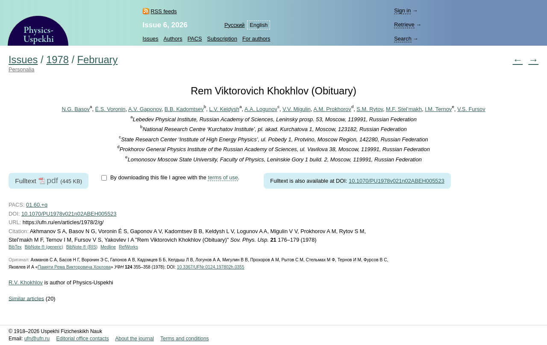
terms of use (223, 177)
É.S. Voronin (110, 109)
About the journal (134, 339)
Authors (173, 38)
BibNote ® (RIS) (82, 247)
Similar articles (26, 298)
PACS (195, 38)
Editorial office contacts (82, 339)
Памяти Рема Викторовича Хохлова (74, 267)
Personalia (21, 69)
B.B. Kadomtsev (184, 109)
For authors (256, 38)
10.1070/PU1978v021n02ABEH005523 (396, 181)
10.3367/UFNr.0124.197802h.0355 (210, 267)
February (97, 59)
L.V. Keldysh (224, 109)
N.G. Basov (75, 109)
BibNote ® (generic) (44, 247)
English (259, 25)
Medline (108, 247)
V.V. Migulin (296, 109)
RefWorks (128, 247)
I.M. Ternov (438, 109)
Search (403, 38)
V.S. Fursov (471, 109)
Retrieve (404, 24)
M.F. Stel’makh (404, 109)
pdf (52, 180)
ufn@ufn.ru (37, 339)
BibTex (15, 247)
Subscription (222, 38)
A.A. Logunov (260, 109)
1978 (57, 59)
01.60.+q (36, 205)
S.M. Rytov (369, 109)
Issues (151, 38)
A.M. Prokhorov (332, 109)
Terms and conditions (184, 339)
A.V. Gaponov (145, 109)
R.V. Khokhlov (26, 282)
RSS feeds (164, 11)
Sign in (402, 10)
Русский (234, 25)
